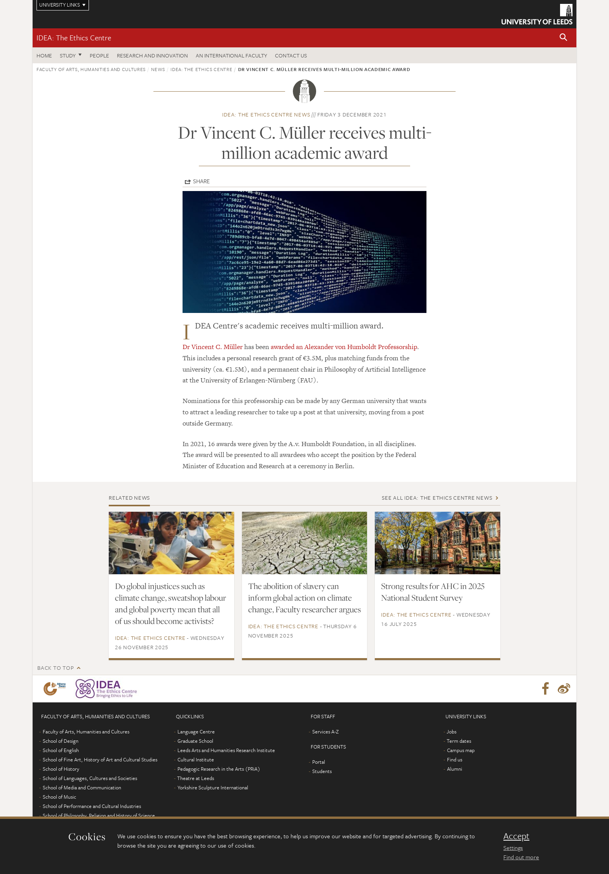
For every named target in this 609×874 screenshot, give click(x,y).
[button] (563, 38)
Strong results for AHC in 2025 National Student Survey (433, 591)
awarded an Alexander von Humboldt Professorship (344, 346)
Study (68, 55)
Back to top (55, 668)
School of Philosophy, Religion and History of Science (99, 815)
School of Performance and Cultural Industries (92, 806)
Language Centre (196, 731)
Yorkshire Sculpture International (212, 787)
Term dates (459, 741)
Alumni (454, 769)
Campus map (461, 750)
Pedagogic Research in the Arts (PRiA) (218, 769)
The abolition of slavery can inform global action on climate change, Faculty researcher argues (304, 597)
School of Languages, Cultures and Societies (90, 778)
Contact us (291, 55)
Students (322, 771)
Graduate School (195, 741)
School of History (61, 769)
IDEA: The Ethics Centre (74, 37)
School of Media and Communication (82, 787)
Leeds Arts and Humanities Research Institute (226, 750)
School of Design (60, 741)
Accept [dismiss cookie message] (516, 836)
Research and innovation (152, 55)
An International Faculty (231, 55)
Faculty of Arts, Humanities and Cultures (91, 69)
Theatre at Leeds (195, 778)
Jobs (451, 731)
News (158, 69)
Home (44, 55)
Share (201, 181)
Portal (318, 762)
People (99, 55)
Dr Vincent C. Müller (213, 346)
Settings (513, 847)
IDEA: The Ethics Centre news (266, 114)
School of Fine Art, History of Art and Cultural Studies (100, 759)
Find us (454, 759)
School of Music (59, 797)
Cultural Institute (195, 759)
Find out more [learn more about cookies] (521, 857)
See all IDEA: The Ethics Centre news (437, 497)
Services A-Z (325, 731)
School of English (61, 750)
